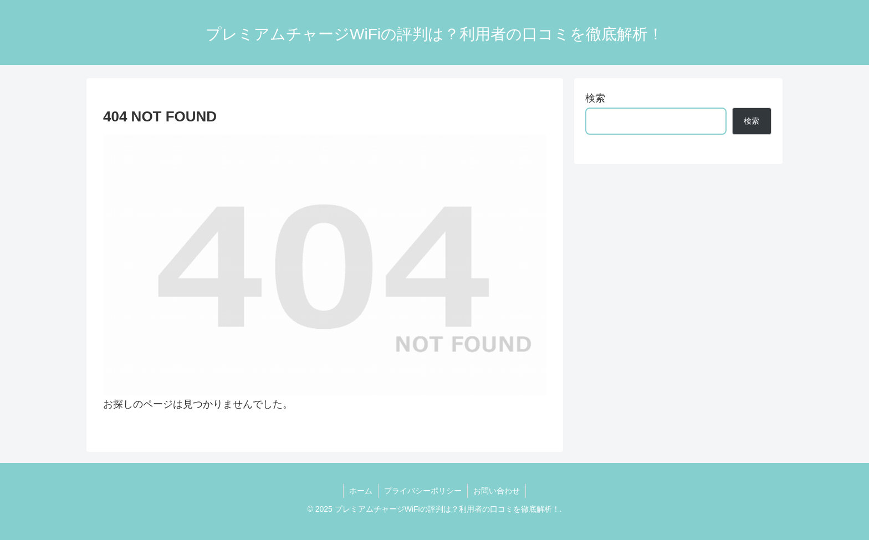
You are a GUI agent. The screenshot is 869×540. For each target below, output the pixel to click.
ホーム (360, 490)
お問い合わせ (496, 490)
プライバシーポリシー (423, 490)
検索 (595, 98)
